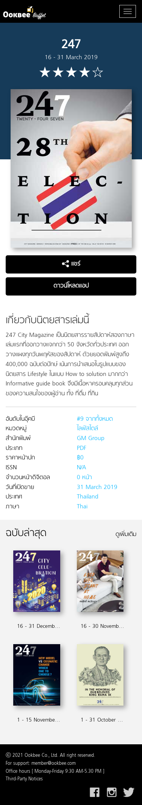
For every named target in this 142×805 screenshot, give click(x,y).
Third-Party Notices (24, 779)
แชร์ (71, 264)
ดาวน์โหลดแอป (71, 286)
